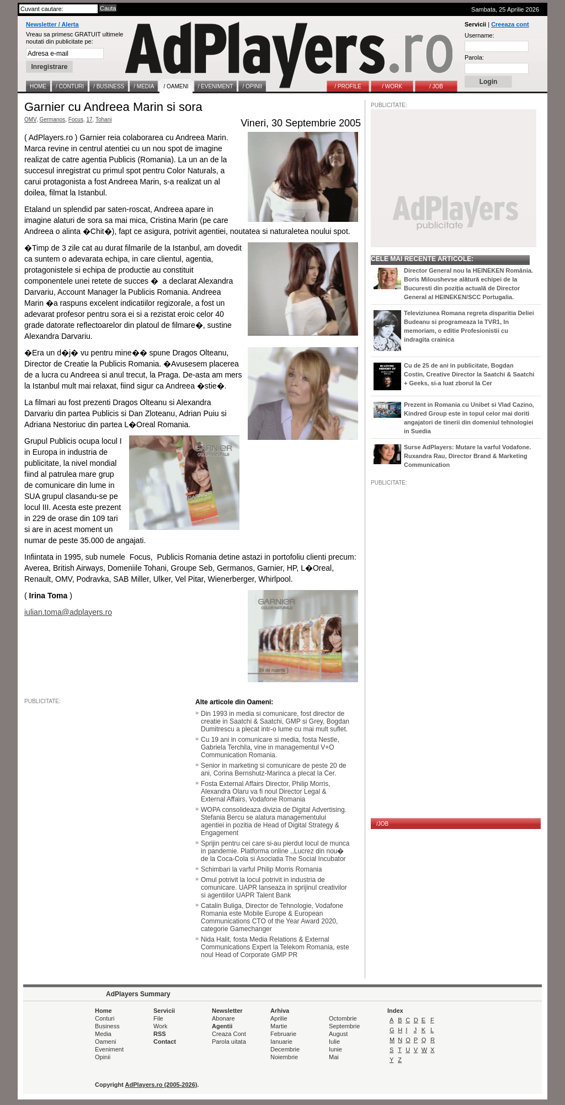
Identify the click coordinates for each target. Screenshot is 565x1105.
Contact (164, 1041)
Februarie (283, 1033)
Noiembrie (284, 1057)
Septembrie (344, 1026)
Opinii (102, 1057)
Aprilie (278, 1018)
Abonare (223, 1018)
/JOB (382, 824)
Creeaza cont (510, 24)
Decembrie (285, 1049)
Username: (479, 35)
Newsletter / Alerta (52, 24)
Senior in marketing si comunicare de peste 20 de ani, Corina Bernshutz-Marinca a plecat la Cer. (273, 769)
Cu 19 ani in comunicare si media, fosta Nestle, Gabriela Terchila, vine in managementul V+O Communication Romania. (270, 747)
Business (107, 1026)
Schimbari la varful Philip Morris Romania (261, 869)
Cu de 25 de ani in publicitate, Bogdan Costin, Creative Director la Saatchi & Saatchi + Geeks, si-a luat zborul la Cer (469, 374)
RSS (159, 1033)
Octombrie (343, 1018)
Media (103, 1033)
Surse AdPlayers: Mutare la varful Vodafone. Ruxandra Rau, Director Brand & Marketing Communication (467, 456)
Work (160, 1026)
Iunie (335, 1049)
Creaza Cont (229, 1033)
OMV (30, 119)
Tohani (103, 119)
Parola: (474, 57)
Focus (75, 119)
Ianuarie (281, 1041)
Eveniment (109, 1049)
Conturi (104, 1018)
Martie (278, 1026)
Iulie (334, 1041)
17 (89, 119)
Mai (334, 1057)
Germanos (52, 119)
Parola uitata (229, 1041)
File (158, 1018)
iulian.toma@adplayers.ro (68, 612)
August (338, 1033)
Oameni (105, 1041)
